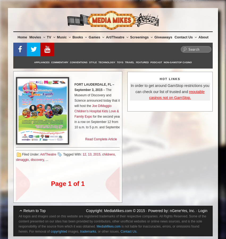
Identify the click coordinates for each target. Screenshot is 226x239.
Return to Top (34, 211)
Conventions (78, 62)
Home (22, 37)
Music (64, 37)
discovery (37, 160)
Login (202, 211)
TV (51, 37)
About (204, 37)
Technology (106, 62)
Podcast (156, 62)
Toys (120, 62)
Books (79, 37)
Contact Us (185, 37)
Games (96, 37)
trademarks (88, 231)
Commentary (60, 62)
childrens (108, 154)
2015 (97, 154)
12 (84, 154)
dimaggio (22, 160)
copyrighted (59, 231)
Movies (37, 37)
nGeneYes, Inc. (182, 211)
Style (93, 62)
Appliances (42, 62)
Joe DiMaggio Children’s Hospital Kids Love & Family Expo (96, 111)
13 (89, 154)
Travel (129, 62)
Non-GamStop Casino (178, 62)
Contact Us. (129, 231)
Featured (142, 62)
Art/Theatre (117, 37)
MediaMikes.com (118, 211)
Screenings (141, 37)
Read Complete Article (101, 139)
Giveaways (163, 37)
